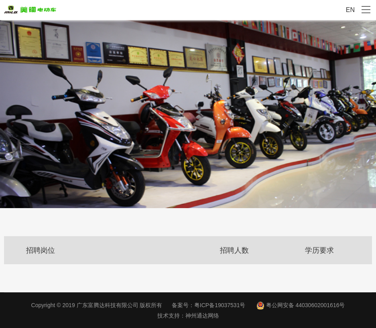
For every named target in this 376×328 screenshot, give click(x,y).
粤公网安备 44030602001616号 (305, 305)
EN (350, 9)
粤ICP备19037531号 (220, 305)
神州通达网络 (202, 315)
